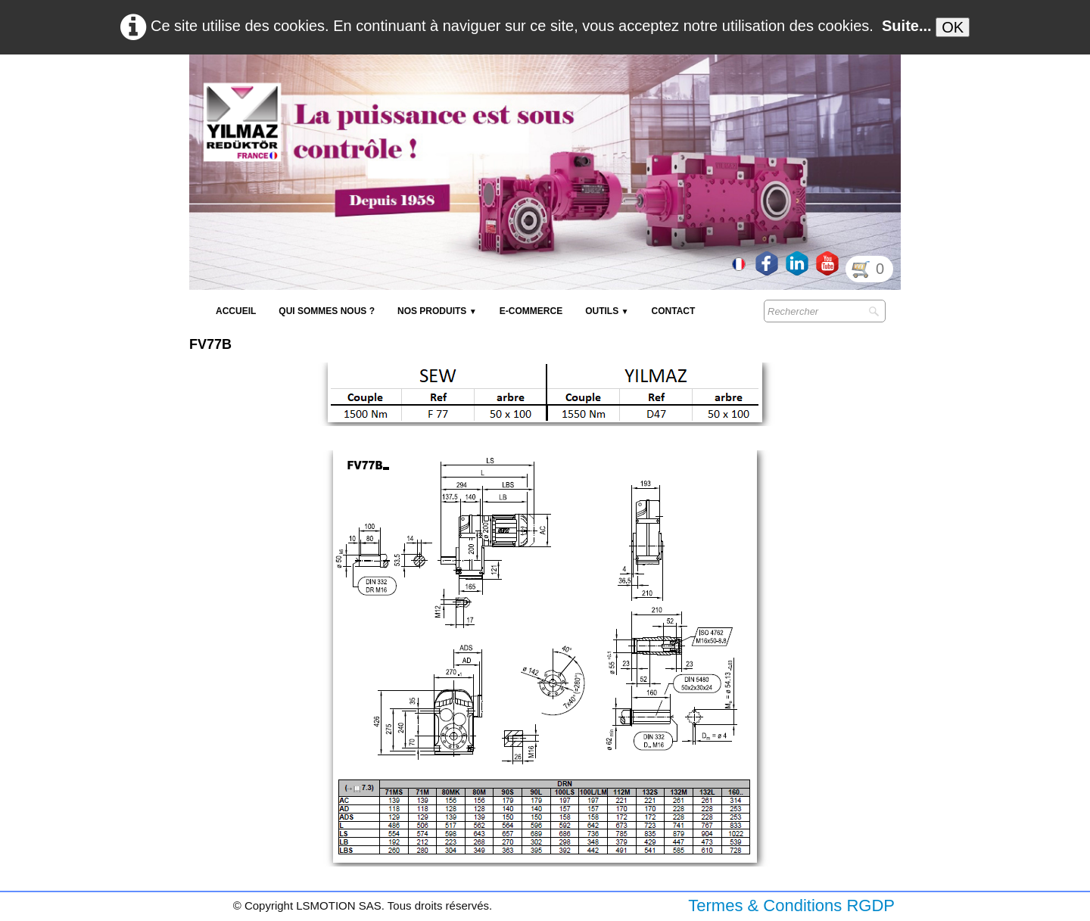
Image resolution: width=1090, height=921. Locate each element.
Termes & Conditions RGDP (791, 905)
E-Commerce (531, 311)
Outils (606, 311)
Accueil (236, 311)
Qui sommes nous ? (327, 311)
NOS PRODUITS (437, 311)
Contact (674, 311)
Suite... (907, 25)
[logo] (465, 91)
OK (953, 27)
